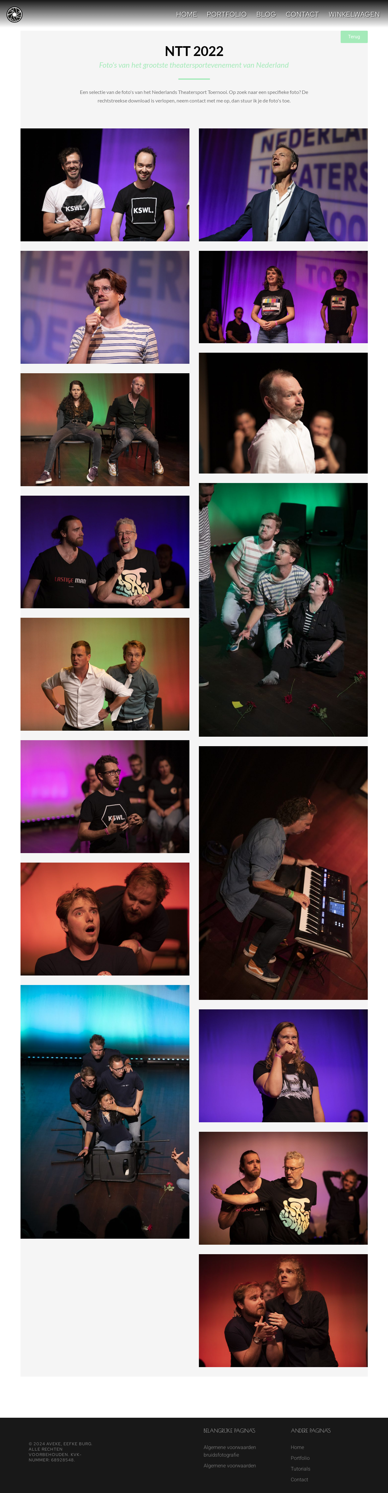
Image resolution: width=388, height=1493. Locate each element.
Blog (266, 14)
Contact (302, 14)
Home (186, 14)
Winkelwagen (354, 14)
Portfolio (227, 14)
